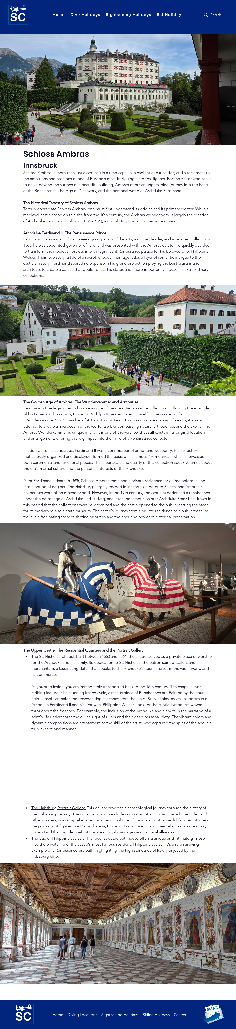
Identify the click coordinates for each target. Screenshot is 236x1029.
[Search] (212, 14)
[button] (85, 14)
